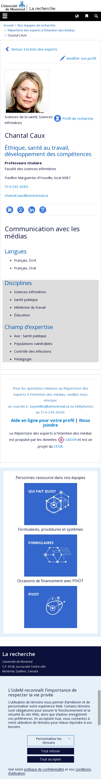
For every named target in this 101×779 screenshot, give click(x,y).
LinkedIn (31, 209)
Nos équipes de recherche (36, 25)
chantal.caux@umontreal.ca (26, 195)
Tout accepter (50, 759)
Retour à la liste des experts (34, 49)
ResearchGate (9, 209)
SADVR (67, 439)
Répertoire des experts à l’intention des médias (41, 30)
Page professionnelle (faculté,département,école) (20, 209)
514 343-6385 (16, 186)
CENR (58, 446)
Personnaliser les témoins (53, 740)
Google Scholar (42, 209)
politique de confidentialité (44, 769)
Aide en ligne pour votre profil (42, 420)
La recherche (42, 8)
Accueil (8, 25)
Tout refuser (50, 751)
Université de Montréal (13, 6)
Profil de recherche (77, 118)
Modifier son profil (81, 58)
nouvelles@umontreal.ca (49, 406)
